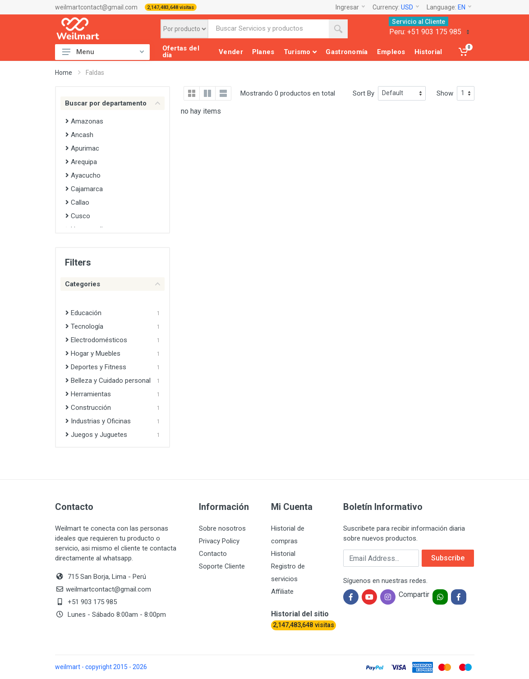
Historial (283, 554)
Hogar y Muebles (92, 353)
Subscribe (448, 558)
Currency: (396, 7)
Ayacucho (83, 175)
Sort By (363, 93)
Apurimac (82, 148)
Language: (449, 7)
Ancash (79, 135)
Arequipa (81, 162)
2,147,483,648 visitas (170, 7)
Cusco (77, 216)
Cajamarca (84, 189)
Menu (103, 52)
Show (445, 93)
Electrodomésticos (96, 340)
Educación (83, 313)
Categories (112, 284)
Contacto (213, 554)
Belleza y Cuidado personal (108, 380)
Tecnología (84, 326)
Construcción (88, 408)
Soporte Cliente (222, 566)
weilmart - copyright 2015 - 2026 (101, 666)
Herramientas (88, 394)
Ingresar (350, 7)
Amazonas (84, 121)
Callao (77, 202)
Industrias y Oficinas (98, 421)
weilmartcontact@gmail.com (96, 7)
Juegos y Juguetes (96, 435)
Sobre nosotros (222, 528)
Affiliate (282, 591)
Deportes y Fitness (95, 367)
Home (63, 72)
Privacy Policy (219, 541)
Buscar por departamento (112, 103)
